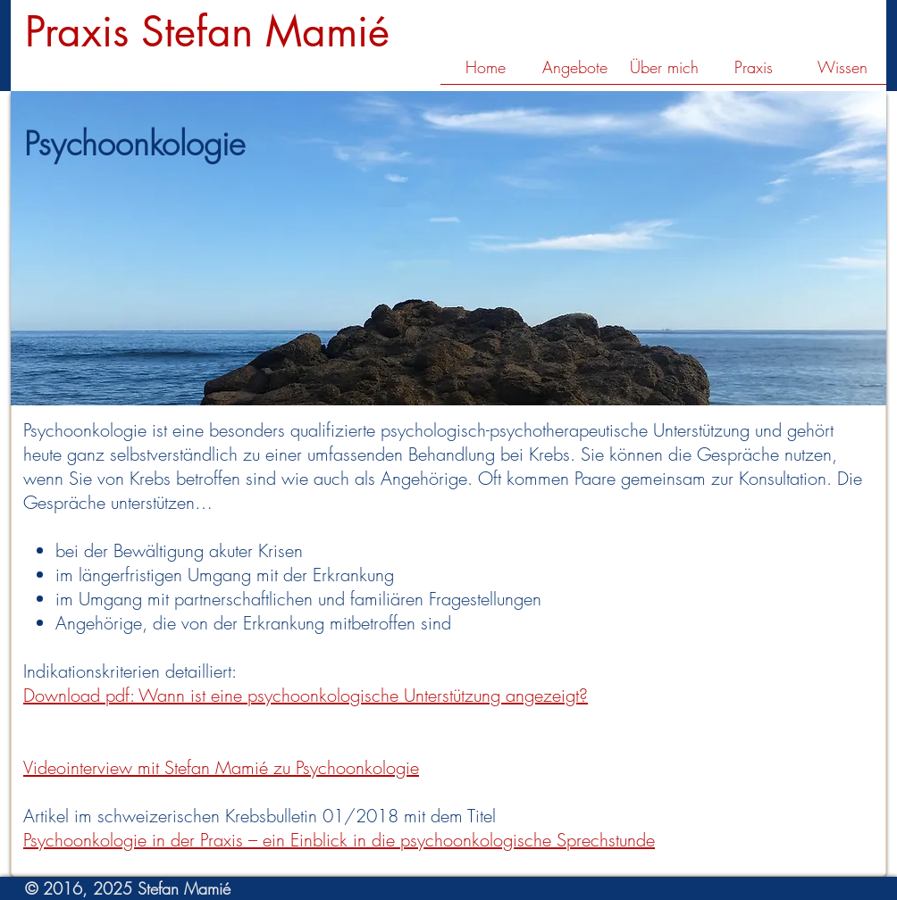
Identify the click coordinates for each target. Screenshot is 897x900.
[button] (574, 73)
